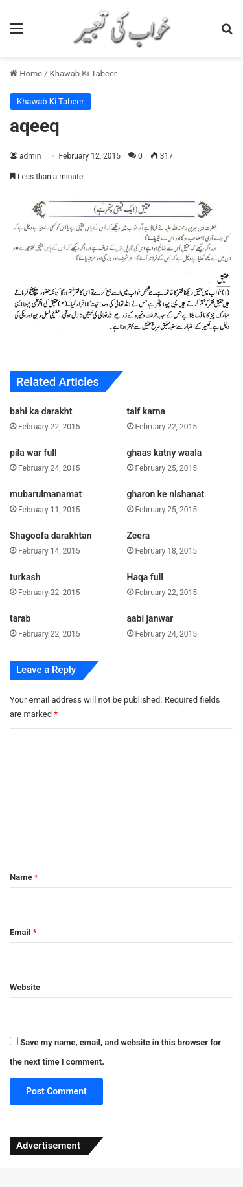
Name (24, 877)
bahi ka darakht (41, 411)
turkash (25, 577)
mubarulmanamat (46, 494)
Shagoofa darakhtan (51, 535)
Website (25, 987)
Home (26, 73)
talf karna (146, 411)
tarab (20, 618)
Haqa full (145, 577)
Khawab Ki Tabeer (83, 73)
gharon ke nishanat (166, 494)
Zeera (138, 535)
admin (30, 156)
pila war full (33, 452)
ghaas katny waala (164, 452)
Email (23, 932)
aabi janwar (150, 618)
